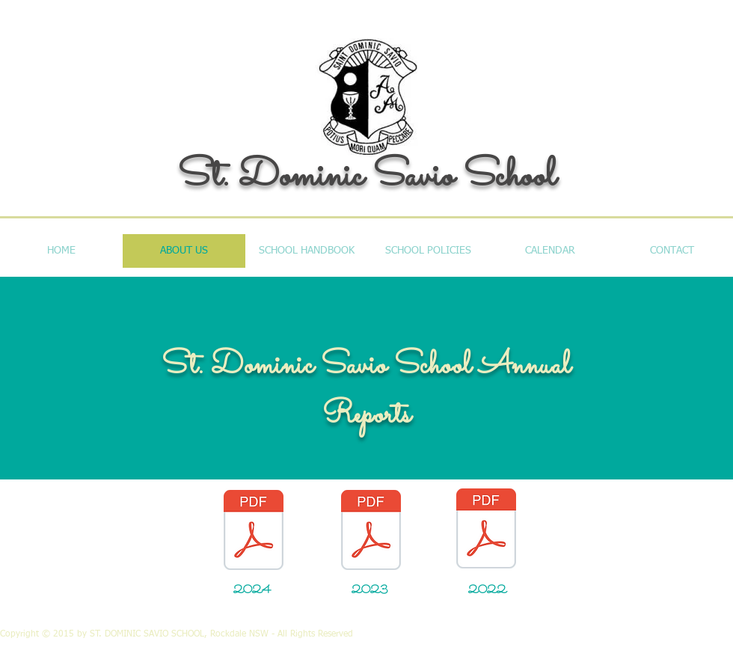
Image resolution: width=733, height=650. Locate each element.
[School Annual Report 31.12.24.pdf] (253, 531)
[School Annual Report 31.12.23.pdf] (371, 531)
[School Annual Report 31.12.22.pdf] (486, 530)
